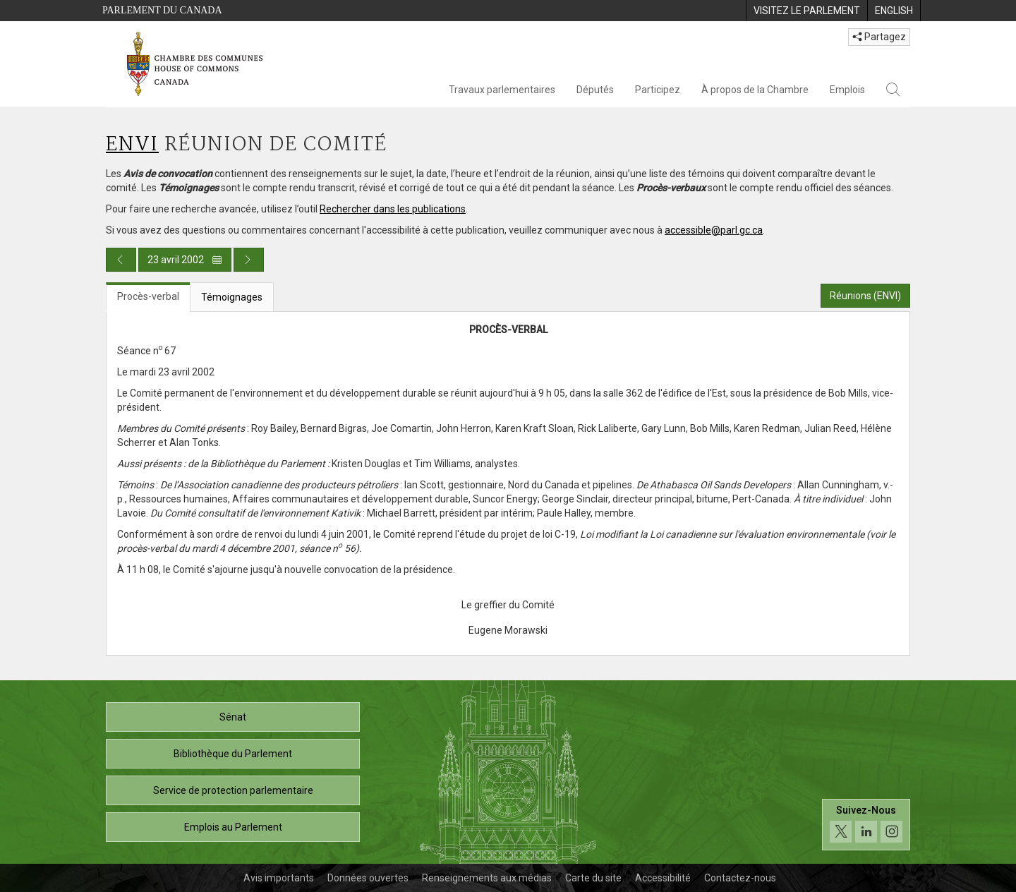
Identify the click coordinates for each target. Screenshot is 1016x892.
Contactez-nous (740, 878)
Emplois (847, 89)
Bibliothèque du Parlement (233, 753)
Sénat (232, 717)
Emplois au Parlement (233, 827)
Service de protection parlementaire (233, 790)
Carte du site (593, 878)
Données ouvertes (368, 878)
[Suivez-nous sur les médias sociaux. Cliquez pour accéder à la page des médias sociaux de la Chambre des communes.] (866, 824)
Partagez (879, 36)
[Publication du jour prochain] (249, 260)
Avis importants (278, 878)
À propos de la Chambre (755, 89)
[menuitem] (806, 10)
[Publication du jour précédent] (121, 260)
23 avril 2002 (184, 259)
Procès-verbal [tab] (148, 296)
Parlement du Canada (162, 10)
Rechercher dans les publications (393, 209)
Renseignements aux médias (487, 878)
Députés (595, 89)
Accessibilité (663, 878)
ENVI (132, 145)
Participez (657, 89)
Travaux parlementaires (502, 89)
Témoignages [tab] (231, 297)
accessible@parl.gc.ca (714, 230)
